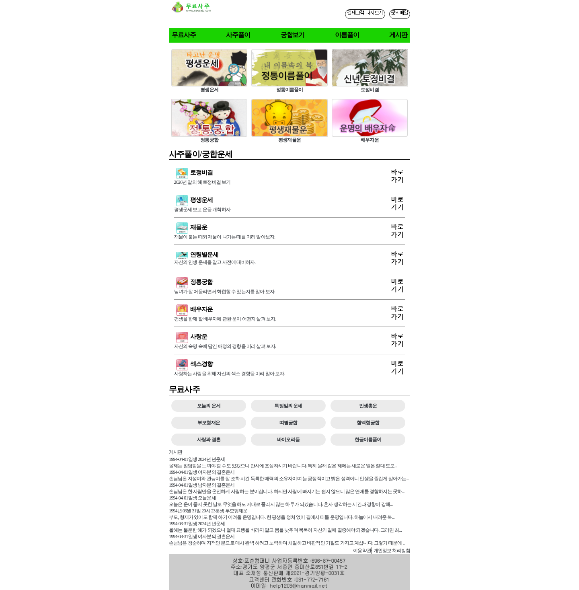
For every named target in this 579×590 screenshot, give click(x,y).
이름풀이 (347, 34)
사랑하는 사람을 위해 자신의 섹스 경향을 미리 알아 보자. (289, 367)
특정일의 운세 (288, 406)
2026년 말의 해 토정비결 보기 (289, 176)
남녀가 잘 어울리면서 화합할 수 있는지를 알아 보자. (289, 285)
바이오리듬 (288, 439)
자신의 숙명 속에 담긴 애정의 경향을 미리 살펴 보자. (289, 340)
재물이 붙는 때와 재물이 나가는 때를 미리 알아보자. (289, 231)
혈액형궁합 (368, 423)
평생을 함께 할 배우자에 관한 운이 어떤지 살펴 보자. (289, 313)
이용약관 (362, 550)
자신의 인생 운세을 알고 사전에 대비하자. (289, 258)
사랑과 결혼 (208, 439)
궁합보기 (293, 34)
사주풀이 (238, 34)
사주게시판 (336, 550)
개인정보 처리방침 (392, 550)
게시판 (398, 34)
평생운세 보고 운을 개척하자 (289, 203)
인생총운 (368, 406)
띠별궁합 (288, 423)
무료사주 (184, 34)
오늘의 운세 (208, 406)
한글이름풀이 (368, 439)
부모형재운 (208, 423)
